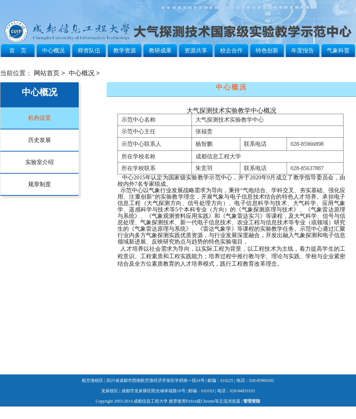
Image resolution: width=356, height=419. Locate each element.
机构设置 (39, 118)
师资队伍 (89, 50)
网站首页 (46, 73)
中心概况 (53, 50)
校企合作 (231, 50)
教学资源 (124, 50)
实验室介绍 (39, 162)
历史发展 (39, 140)
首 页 (17, 50)
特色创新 (267, 50)
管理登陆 (251, 401)
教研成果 (160, 50)
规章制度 (39, 184)
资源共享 (195, 50)
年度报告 (302, 50)
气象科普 (338, 50)
